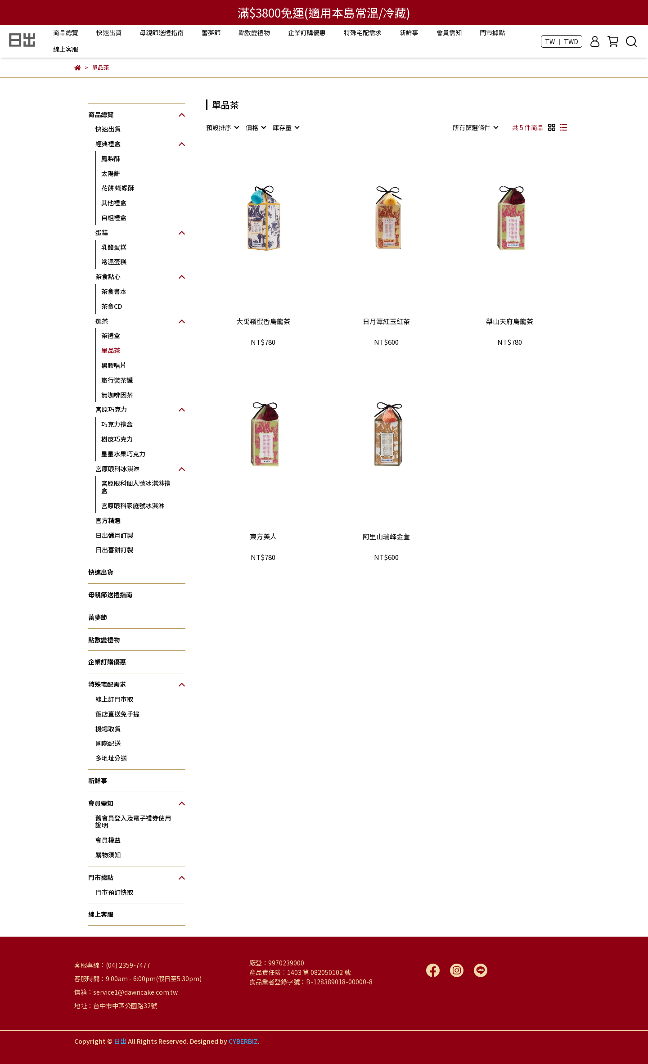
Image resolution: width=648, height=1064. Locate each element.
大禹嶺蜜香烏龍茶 (263, 321)
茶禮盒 (110, 335)
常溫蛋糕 (113, 261)
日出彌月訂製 (114, 535)
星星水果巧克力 (123, 453)
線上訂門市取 (114, 698)
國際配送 (108, 743)
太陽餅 (110, 173)
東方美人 (263, 536)
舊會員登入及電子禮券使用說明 (133, 821)
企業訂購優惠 (307, 32)
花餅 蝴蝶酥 (117, 187)
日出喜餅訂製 (114, 549)
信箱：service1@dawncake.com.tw (126, 991)
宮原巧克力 (111, 409)
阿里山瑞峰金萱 (386, 536)
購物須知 (108, 854)
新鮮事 (409, 32)
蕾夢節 (211, 32)
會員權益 (108, 839)
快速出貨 (109, 32)
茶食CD (111, 306)
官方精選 (108, 520)
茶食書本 (113, 291)
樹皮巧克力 (117, 438)
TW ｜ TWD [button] (561, 41)
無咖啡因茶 (117, 394)
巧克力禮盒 (117, 423)
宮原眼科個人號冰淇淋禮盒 (136, 486)
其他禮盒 (113, 202)
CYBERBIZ (243, 1041)
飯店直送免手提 (117, 713)
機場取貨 (108, 728)
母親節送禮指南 (162, 32)
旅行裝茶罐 (117, 379)
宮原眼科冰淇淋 (117, 468)
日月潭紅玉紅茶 (386, 321)
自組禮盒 (113, 217)
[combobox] (222, 127)
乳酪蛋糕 (113, 247)
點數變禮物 (254, 32)
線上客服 (65, 49)
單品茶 (110, 350)
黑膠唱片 (113, 365)
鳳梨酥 (110, 158)
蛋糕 (101, 232)
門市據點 (492, 32)
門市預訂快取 (114, 892)
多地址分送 (111, 757)
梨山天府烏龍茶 (509, 321)
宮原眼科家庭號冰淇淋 (132, 505)
